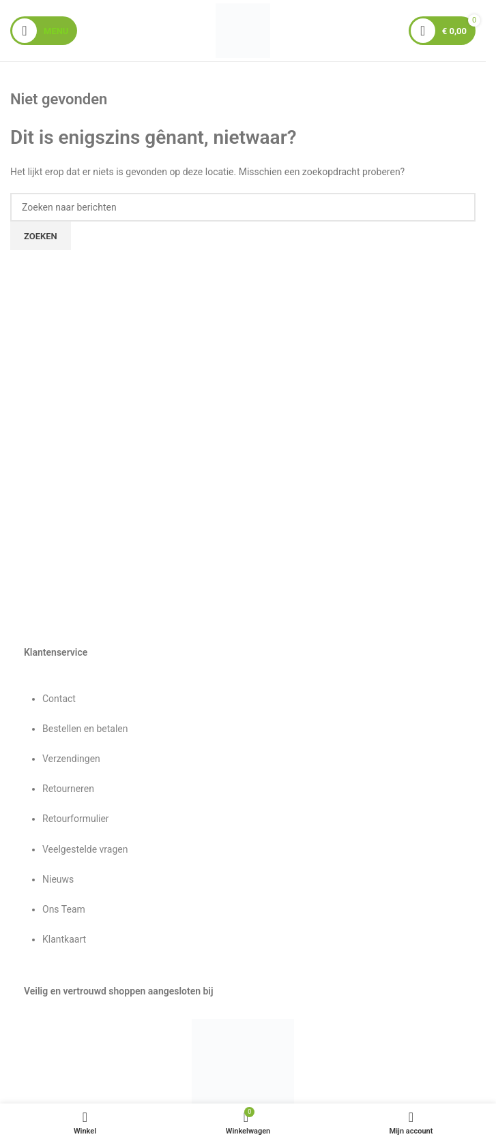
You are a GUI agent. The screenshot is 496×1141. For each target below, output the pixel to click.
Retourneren (68, 788)
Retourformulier (75, 818)
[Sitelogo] (243, 30)
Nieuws (58, 879)
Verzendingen (71, 758)
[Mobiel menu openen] (43, 30)
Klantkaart (64, 939)
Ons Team (63, 909)
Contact (59, 698)
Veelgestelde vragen (85, 849)
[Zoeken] (243, 207)
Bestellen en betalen (85, 728)
